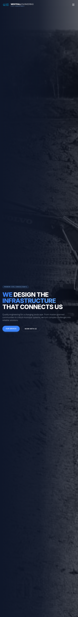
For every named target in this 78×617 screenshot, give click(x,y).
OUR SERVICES (11, 329)
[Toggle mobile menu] (73, 4)
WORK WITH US (31, 329)
